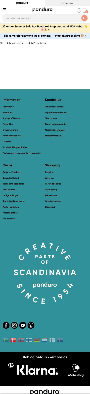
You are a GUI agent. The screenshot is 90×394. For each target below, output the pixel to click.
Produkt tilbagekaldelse (15, 147)
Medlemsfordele (53, 135)
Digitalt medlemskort (56, 112)
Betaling (49, 172)
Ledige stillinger (11, 195)
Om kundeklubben (54, 106)
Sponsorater (9, 218)
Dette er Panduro (11, 172)
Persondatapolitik (12, 135)
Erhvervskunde (10, 130)
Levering (49, 178)
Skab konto (51, 118)
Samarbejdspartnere (13, 201)
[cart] (84, 10)
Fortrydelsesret (53, 183)
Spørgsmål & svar (12, 118)
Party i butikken (11, 207)
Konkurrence (9, 189)
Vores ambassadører (13, 183)
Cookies (7, 141)
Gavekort (50, 207)
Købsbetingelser (53, 201)
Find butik (8, 112)
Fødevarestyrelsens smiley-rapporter (22, 153)
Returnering (51, 189)
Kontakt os (8, 106)
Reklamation (51, 195)
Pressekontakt (10, 212)
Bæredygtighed (11, 178)
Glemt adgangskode (55, 124)
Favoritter (8, 124)
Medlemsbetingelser (55, 130)
